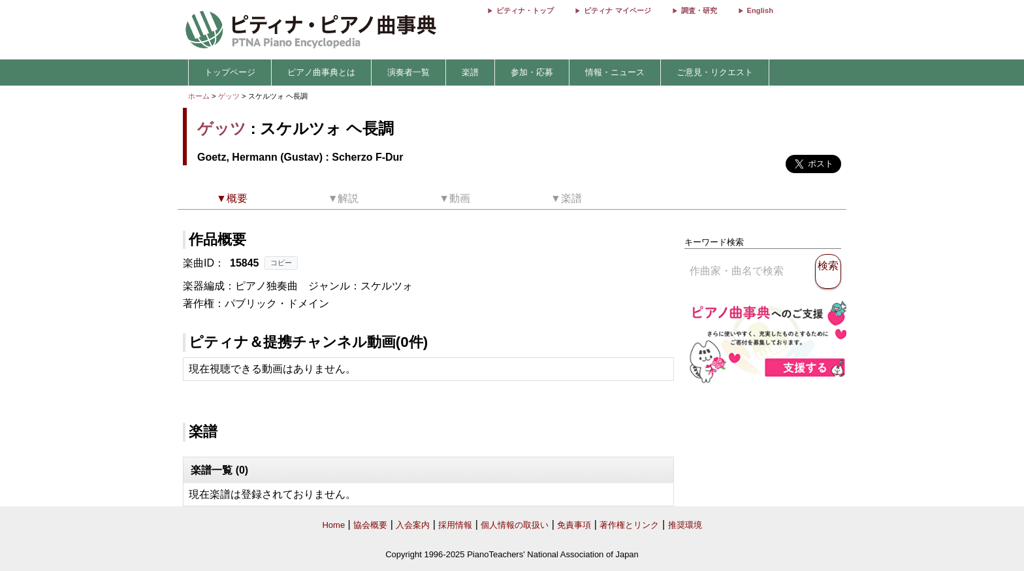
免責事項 (574, 525)
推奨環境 (685, 525)
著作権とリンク (629, 525)
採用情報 (455, 525)
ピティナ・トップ (525, 10)
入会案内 (413, 525)
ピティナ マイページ (617, 10)
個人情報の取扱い (515, 525)
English (760, 10)
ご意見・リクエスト (715, 72)
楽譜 (470, 72)
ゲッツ (229, 96)
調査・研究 (699, 10)
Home (333, 525)
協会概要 (370, 525)
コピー (281, 263)
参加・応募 (532, 72)
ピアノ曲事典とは (321, 72)
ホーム (199, 96)
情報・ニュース (615, 72)
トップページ (229, 72)
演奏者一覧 (408, 72)
